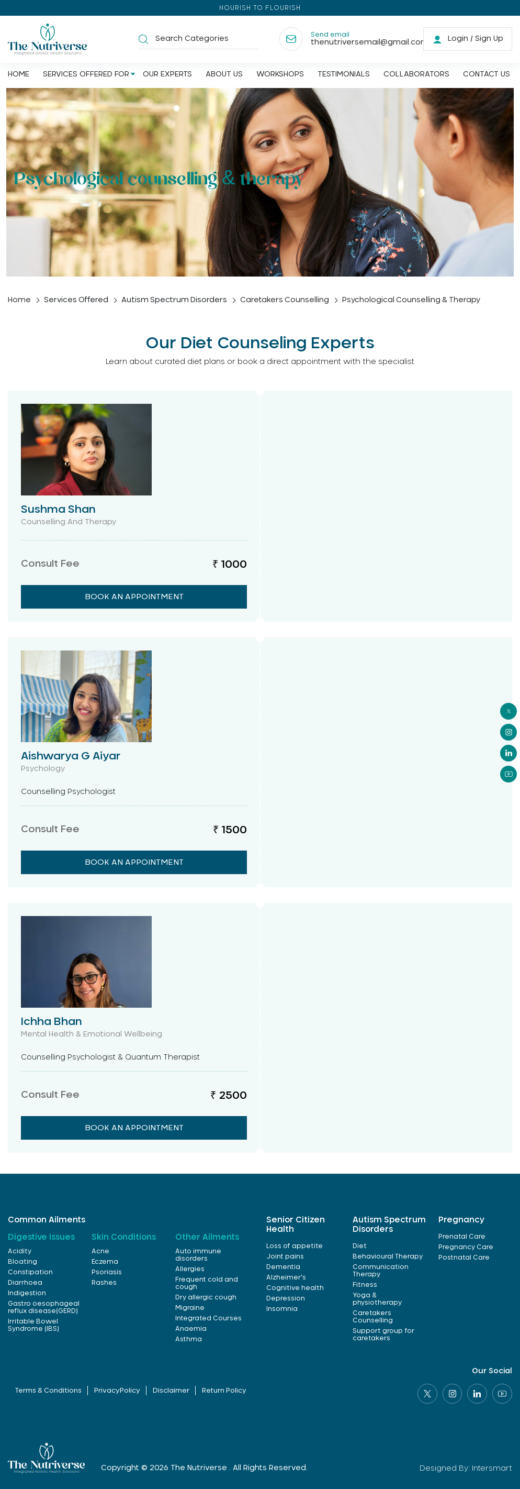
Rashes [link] (104, 1283)
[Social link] (427, 1394)
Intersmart (492, 1468)
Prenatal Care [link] (461, 1236)
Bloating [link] (22, 1262)
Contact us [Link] (486, 75)
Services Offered (77, 300)
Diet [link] (360, 1246)
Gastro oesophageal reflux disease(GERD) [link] (44, 1307)
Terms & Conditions (47, 1391)
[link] (467, 39)
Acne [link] (100, 1251)
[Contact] (342, 39)
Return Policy (225, 1391)
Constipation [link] (30, 1272)
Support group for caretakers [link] (383, 1334)
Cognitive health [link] (295, 1288)
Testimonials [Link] (344, 75)
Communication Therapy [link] (381, 1270)
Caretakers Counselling (287, 300)
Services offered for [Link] (86, 75)
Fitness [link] (365, 1285)
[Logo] (48, 40)
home (19, 300)
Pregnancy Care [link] (465, 1247)
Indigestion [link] (27, 1293)
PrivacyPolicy (116, 1391)
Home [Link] (18, 75)
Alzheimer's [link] (286, 1277)
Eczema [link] (105, 1262)
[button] (143, 40)
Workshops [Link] (280, 75)
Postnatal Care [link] (464, 1257)
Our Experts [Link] (167, 75)
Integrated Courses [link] (208, 1318)
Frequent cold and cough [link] (206, 1283)
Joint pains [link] (285, 1256)
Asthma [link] (188, 1339)
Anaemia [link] (191, 1329)
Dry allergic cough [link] (205, 1297)
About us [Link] (224, 75)
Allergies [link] (190, 1269)
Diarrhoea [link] (25, 1283)
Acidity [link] (19, 1251)
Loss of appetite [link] (294, 1246)
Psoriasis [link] (107, 1272)
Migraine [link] (190, 1308)
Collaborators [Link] (416, 75)
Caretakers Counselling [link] (373, 1316)
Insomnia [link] (282, 1309)
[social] (508, 711)
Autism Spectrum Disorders (176, 300)
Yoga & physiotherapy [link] (377, 1299)
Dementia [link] (283, 1267)
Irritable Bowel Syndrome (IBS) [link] (33, 1325)
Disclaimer (171, 1391)
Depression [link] (285, 1298)
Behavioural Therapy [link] (388, 1256)
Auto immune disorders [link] (198, 1255)
